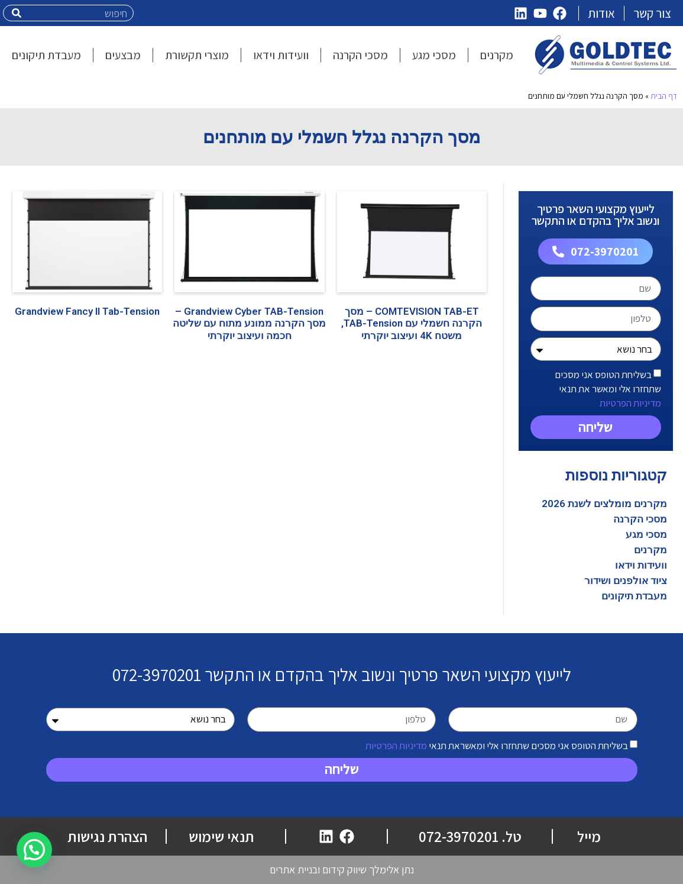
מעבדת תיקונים (634, 596)
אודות (601, 13)
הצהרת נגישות (107, 836)
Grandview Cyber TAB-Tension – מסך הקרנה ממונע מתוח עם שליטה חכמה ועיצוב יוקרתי (249, 323)
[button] (34, 849)
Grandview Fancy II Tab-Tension (87, 311)
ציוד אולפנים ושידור (625, 580)
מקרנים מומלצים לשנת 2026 (604, 503)
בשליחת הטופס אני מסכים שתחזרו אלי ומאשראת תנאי (496, 744)
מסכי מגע (646, 534)
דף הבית (663, 96)
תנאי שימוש (221, 836)
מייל (589, 836)
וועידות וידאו (641, 565)
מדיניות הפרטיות (630, 402)
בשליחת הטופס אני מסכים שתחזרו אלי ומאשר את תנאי (608, 388)
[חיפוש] (17, 13)
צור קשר (652, 13)
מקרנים (650, 550)
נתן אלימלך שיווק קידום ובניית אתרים (342, 869)
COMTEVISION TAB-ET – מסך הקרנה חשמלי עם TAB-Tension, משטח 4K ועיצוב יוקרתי (411, 323)
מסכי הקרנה (640, 519)
